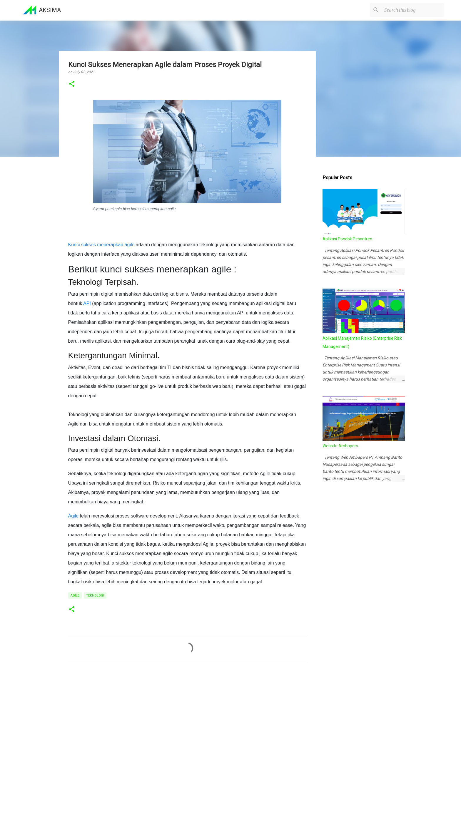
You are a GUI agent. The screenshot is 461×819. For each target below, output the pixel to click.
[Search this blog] (413, 10)
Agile (73, 515)
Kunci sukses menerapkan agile (101, 244)
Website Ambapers (340, 445)
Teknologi (95, 595)
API (87, 303)
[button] (71, 84)
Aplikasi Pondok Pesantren (347, 239)
